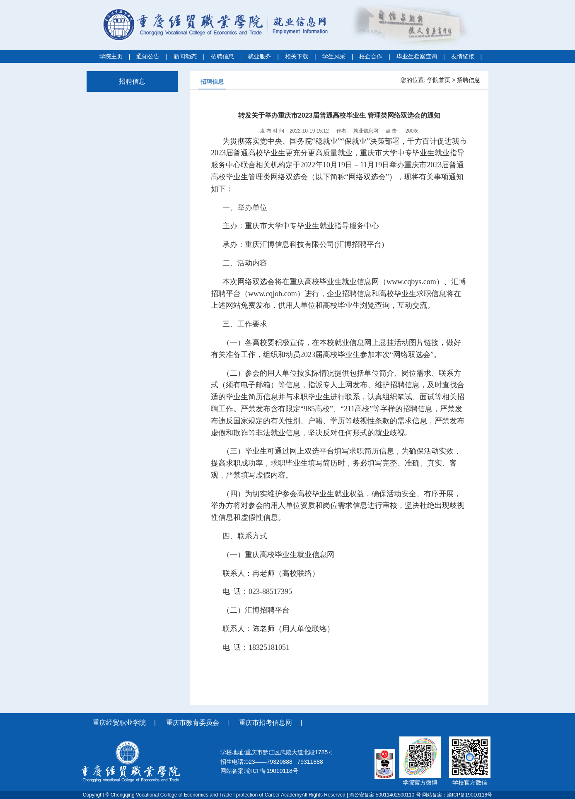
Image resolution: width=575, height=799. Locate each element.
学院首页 (438, 80)
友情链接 (462, 56)
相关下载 (296, 56)
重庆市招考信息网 (265, 722)
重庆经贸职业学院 (119, 722)
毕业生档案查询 (416, 56)
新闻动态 (185, 56)
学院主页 (111, 56)
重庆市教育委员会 (192, 722)
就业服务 (259, 56)
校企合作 (370, 56)
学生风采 (333, 56)
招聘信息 (222, 56)
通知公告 (147, 56)
